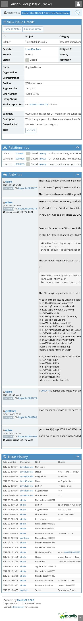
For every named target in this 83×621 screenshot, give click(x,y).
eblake (8, 181)
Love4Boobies (33, 49)
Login (25, 12)
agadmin (24, 590)
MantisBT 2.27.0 (25, 600)
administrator (17, 606)
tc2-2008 (30, 130)
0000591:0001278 (39, 104)
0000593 (20, 164)
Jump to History (32, 28)
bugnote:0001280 (27, 417)
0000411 (20, 153)
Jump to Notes (12, 28)
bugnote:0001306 (27, 436)
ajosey (43, 153)
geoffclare (10, 411)
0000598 (20, 158)
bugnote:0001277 (27, 188)
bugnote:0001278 (27, 208)
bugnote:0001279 (27, 398)
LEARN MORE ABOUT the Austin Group (49, 12)
